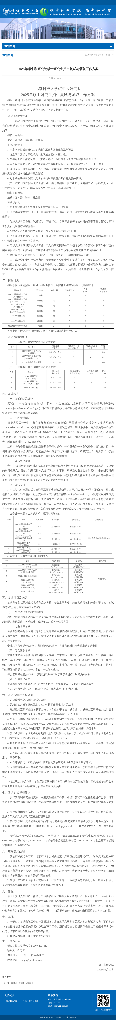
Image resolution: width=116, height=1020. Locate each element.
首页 (101, 55)
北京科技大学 (11, 1001)
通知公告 (110, 55)
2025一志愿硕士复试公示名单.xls (19, 983)
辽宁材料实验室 (30, 1001)
